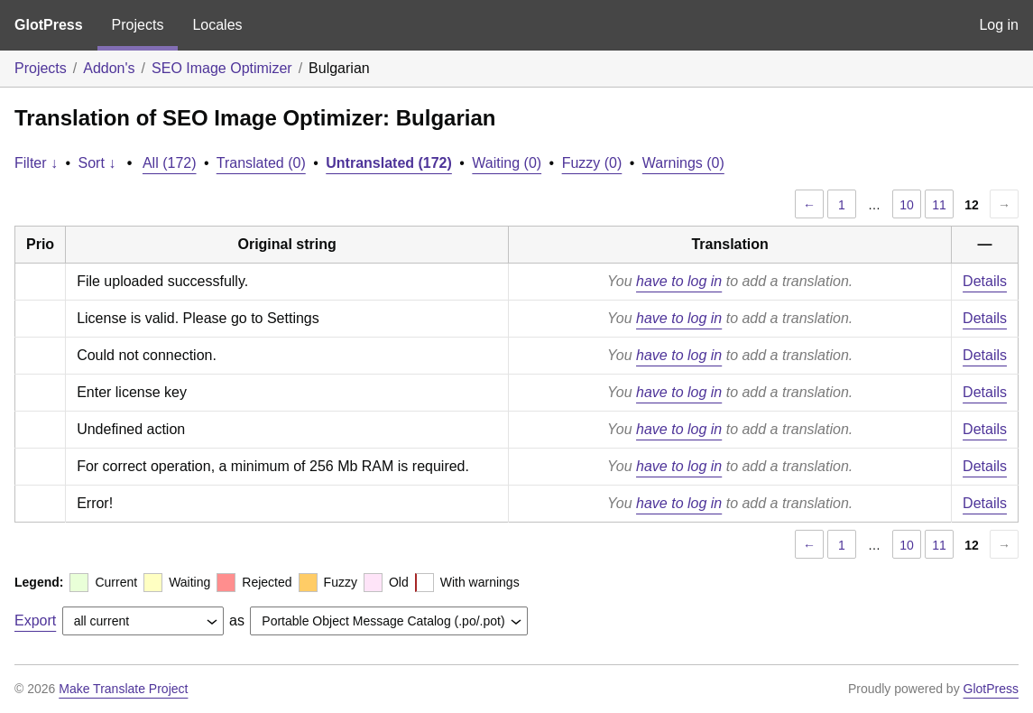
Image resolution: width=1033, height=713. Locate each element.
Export (35, 620)
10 (906, 205)
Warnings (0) (683, 163)
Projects (138, 24)
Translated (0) (261, 163)
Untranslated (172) (389, 163)
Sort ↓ (97, 163)
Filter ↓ (36, 163)
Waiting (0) (506, 163)
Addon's (108, 68)
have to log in (679, 281)
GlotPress (48, 24)
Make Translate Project (123, 688)
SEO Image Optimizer (222, 68)
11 (939, 205)
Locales (217, 24)
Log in (999, 24)
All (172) (170, 163)
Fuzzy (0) (592, 163)
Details (985, 281)
